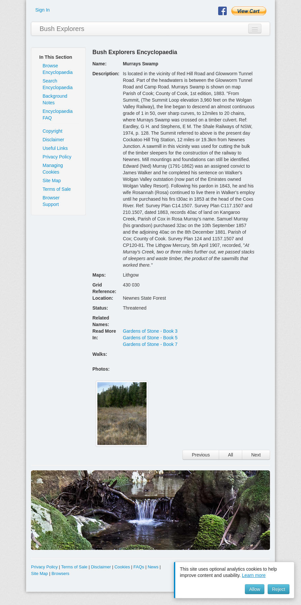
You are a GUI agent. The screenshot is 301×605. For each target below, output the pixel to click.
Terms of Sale (57, 189)
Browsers (60, 573)
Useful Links (55, 148)
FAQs (138, 566)
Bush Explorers (62, 28)
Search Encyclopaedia (58, 84)
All (230, 454)
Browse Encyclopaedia (58, 69)
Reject (278, 589)
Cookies (122, 566)
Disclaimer (53, 139)
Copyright (52, 131)
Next (256, 454)
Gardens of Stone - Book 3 (150, 331)
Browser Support (51, 201)
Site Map (52, 180)
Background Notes (55, 99)
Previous (201, 454)
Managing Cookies (53, 169)
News (153, 566)
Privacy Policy (57, 156)
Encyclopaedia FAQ (58, 114)
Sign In (42, 10)
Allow (254, 589)
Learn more (254, 575)
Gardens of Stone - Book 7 (150, 344)
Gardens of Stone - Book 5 (150, 337)
